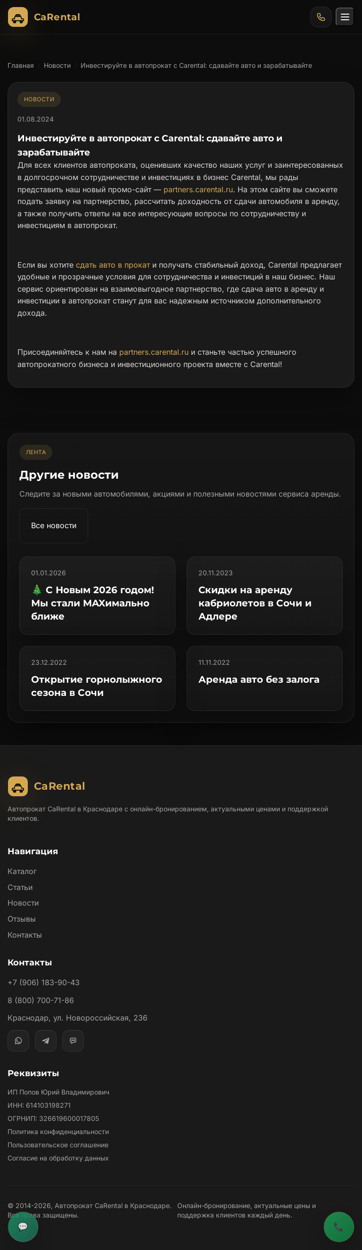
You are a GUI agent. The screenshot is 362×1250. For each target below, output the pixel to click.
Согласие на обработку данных (58, 1158)
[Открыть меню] (345, 17)
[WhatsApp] (18, 1041)
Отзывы (22, 918)
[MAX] (73, 1041)
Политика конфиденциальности (58, 1131)
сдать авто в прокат (112, 265)
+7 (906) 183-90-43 (43, 982)
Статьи (20, 887)
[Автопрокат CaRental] (46, 17)
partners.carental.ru (199, 189)
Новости (57, 65)
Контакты (25, 935)
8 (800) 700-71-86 (40, 1000)
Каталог (22, 871)
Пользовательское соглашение (58, 1145)
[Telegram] (46, 1041)
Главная (21, 65)
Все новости (54, 525)
